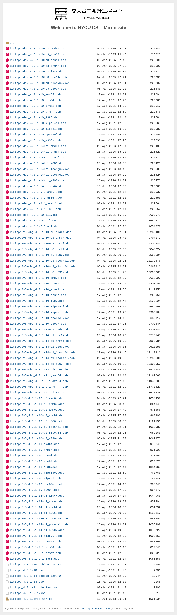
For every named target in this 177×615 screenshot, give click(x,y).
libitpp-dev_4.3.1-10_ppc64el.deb (36, 135)
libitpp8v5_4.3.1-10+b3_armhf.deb (36, 415)
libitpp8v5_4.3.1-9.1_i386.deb (34, 559)
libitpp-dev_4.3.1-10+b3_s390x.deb (37, 89)
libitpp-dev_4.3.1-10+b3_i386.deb (36, 72)
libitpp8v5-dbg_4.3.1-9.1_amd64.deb (38, 375)
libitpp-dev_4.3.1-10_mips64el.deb (37, 123)
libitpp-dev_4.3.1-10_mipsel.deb (36, 129)
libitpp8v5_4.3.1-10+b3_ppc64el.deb (38, 427)
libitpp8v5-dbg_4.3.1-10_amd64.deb (37, 278)
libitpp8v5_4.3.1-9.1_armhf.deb (35, 553)
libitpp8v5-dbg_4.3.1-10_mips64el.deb (40, 307)
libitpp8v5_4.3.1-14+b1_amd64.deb (36, 496)
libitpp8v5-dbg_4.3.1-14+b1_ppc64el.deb (42, 358)
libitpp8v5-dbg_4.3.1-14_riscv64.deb (39, 370)
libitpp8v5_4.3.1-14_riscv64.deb (36, 536)
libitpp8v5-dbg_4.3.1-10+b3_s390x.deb (40, 272)
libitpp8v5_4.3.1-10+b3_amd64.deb (36, 398)
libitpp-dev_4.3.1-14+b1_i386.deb (36, 163)
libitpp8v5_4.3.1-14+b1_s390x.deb (36, 530)
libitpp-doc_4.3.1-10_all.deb (33, 215)
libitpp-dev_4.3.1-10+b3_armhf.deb (37, 66)
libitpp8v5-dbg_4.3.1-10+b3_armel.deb (40, 244)
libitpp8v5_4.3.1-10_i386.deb (33, 467)
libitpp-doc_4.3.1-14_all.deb (33, 221)
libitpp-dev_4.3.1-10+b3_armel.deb (37, 60)
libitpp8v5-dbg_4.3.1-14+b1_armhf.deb (40, 341)
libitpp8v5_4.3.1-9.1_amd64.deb (35, 542)
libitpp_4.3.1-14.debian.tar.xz (35, 576)
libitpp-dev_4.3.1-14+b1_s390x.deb (37, 180)
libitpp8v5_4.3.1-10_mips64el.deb (36, 473)
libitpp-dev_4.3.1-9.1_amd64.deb (36, 192)
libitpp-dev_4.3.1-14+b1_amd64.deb (37, 146)
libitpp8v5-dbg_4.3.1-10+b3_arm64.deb (40, 238)
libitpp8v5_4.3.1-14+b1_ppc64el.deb (38, 524)
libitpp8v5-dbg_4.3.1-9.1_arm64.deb (38, 381)
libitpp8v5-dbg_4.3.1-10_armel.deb (37, 289)
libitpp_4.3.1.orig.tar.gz (30, 599)
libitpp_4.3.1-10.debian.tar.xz (35, 565)
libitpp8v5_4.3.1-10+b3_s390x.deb (36, 438)
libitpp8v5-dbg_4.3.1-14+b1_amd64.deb (40, 330)
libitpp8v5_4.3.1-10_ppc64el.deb (36, 484)
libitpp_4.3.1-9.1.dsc (27, 593)
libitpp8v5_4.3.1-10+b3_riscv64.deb (38, 433)
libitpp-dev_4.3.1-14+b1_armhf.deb (37, 158)
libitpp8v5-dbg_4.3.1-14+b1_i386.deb (39, 347)
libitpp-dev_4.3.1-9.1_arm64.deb (36, 198)
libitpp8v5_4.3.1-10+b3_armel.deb (36, 410)
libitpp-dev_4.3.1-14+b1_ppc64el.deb (39, 175)
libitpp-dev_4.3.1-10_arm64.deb (35, 100)
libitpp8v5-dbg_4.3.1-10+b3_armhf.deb (40, 249)
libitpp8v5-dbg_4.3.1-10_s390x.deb (37, 324)
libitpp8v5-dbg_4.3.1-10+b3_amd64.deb (40, 232)
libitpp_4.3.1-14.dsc (26, 582)
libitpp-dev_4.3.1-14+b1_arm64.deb (37, 152)
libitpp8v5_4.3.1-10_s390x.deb (34, 490)
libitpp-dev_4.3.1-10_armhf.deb (35, 112)
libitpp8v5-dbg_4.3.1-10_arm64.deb (37, 284)
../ (12, 43)
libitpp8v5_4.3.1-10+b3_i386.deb (36, 421)
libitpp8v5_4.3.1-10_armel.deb (34, 456)
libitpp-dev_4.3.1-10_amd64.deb (35, 94)
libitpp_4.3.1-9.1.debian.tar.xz (36, 587)
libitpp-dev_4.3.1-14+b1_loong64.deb (39, 169)
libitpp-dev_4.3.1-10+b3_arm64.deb (37, 54)
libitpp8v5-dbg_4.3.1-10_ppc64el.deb (39, 318)
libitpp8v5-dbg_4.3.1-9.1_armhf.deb (38, 387)
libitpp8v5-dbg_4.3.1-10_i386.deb (36, 301)
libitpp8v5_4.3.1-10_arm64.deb (34, 450)
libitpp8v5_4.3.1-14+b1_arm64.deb (36, 501)
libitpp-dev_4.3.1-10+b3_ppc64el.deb (39, 77)
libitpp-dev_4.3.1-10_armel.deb (35, 106)
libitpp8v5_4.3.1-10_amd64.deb (34, 444)
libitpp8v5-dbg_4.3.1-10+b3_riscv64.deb (42, 266)
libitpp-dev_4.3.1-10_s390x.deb (35, 140)
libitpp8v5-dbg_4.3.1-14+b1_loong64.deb (42, 352)
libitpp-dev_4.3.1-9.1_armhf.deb (36, 203)
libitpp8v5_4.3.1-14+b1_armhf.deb (36, 507)
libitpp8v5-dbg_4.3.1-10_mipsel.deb (38, 312)
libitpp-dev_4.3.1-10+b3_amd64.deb (37, 49)
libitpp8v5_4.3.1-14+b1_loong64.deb (38, 519)
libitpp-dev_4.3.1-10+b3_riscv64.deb (39, 83)
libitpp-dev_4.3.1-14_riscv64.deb (36, 186)
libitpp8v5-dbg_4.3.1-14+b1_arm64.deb (40, 335)
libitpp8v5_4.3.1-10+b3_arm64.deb (36, 404)
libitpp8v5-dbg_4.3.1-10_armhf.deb (37, 295)
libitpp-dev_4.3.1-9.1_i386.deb (35, 209)
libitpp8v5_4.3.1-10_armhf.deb (34, 461)
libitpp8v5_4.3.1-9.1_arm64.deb (35, 547)
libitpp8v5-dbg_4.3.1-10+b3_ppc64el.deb (42, 261)
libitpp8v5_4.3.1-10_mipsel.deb (35, 479)
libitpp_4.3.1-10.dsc (26, 570)
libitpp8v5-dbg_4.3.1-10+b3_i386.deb (39, 255)
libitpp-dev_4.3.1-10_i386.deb (34, 117)
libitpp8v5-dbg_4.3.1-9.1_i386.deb (37, 393)
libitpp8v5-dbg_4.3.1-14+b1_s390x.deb (40, 364)
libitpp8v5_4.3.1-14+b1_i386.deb (36, 513)
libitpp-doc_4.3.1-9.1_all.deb (34, 226)
